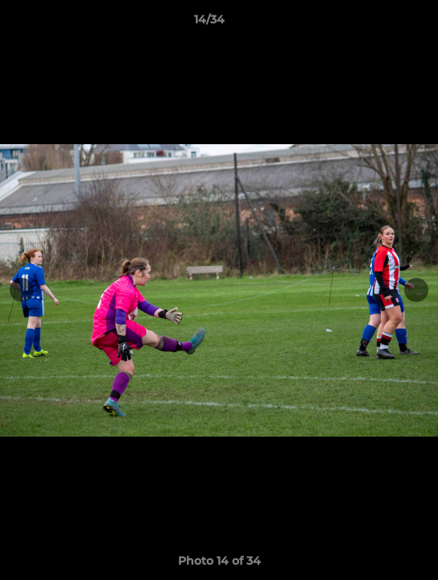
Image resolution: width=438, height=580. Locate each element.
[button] (380, 23)
